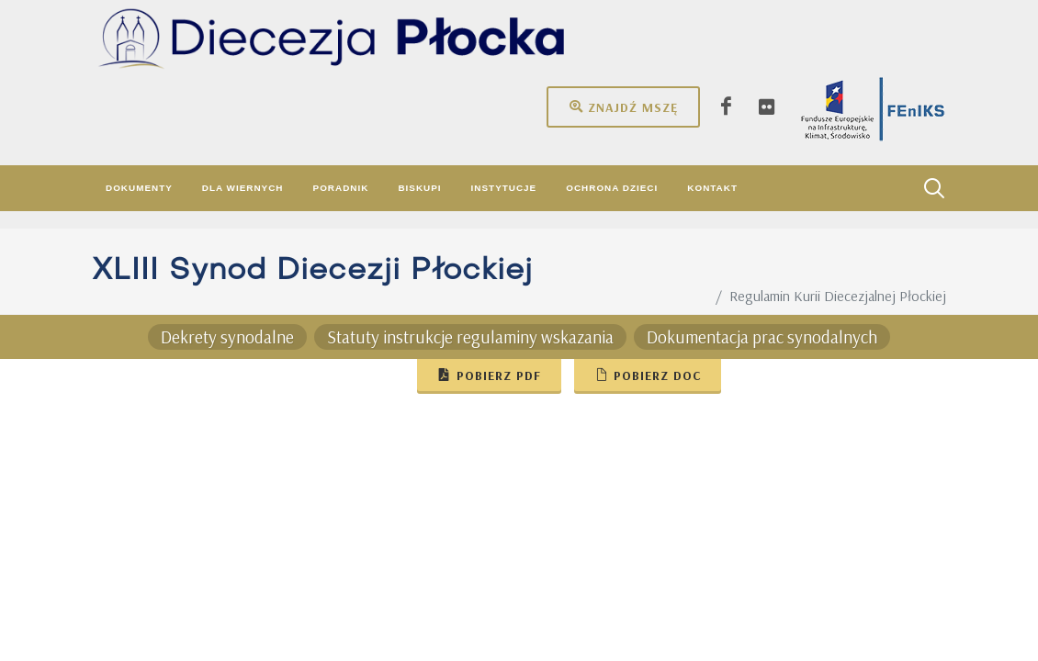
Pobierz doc (647, 375)
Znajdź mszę (623, 106)
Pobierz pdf (489, 375)
